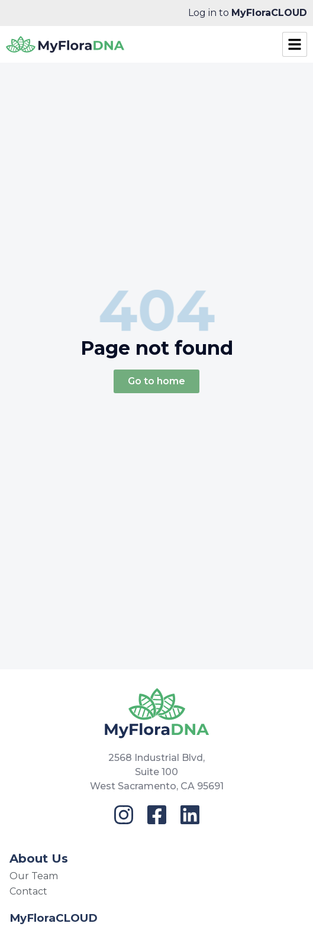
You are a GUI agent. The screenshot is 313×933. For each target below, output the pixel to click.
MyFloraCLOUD (53, 918)
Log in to (247, 12)
